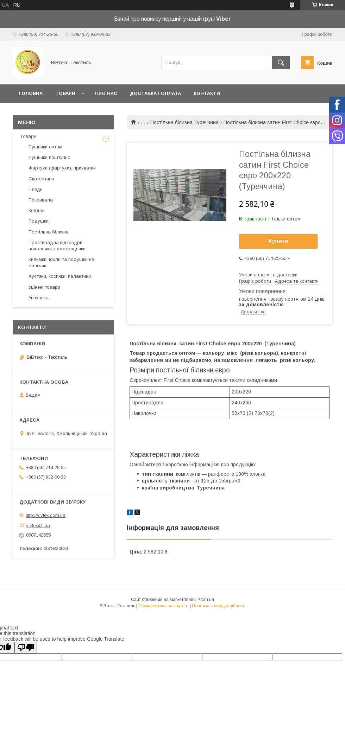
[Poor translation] (25, 647)
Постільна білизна (49, 232)
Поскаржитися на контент (163, 605)
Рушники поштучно (49, 157)
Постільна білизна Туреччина (184, 122)
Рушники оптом (45, 146)
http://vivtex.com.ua (45, 515)
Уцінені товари (44, 287)
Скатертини (41, 178)
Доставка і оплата (155, 93)
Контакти (207, 93)
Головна (31, 93)
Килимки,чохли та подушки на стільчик (61, 262)
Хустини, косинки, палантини (60, 276)
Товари (65, 93)
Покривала (41, 200)
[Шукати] (281, 62)
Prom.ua (205, 599)
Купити (278, 241)
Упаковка (39, 297)
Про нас (106, 93)
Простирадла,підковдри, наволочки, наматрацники (57, 245)
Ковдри (37, 210)
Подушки (39, 221)
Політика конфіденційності (218, 605)
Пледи (36, 189)
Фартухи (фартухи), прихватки (62, 168)
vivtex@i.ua (38, 525)
